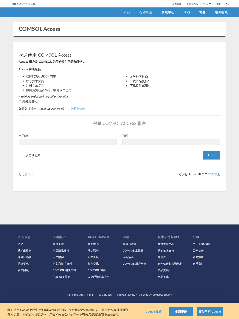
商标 (88, 294)
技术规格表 (25, 250)
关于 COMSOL (202, 244)
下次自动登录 (32, 155)
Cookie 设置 (153, 311)
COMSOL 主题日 (133, 250)
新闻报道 (198, 257)
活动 (187, 12)
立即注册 (214, 174)
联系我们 (198, 263)
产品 (127, 12)
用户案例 (58, 257)
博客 (202, 12)
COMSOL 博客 (97, 270)
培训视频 (221, 12)
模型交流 (93, 263)
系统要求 (23, 263)
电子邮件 (24, 135)
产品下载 (163, 276)
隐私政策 (78, 294)
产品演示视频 (61, 250)
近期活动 (128, 257)
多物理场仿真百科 (99, 276)
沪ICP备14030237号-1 (128, 294)
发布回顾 (23, 270)
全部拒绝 (181, 311)
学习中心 (93, 244)
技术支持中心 (166, 244)
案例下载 (58, 244)
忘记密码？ (26, 174)
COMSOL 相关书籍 (64, 270)
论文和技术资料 (62, 263)
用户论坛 (93, 257)
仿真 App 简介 (61, 276)
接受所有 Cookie (210, 311)
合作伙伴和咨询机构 (170, 263)
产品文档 (163, 270)
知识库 (162, 257)
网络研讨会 (129, 244)
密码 (125, 135)
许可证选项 (25, 257)
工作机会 (198, 250)
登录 (218, 3)
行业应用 (145, 12)
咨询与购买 (192, 3)
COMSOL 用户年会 (134, 263)
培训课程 (93, 250)
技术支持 (176, 3)
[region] (119, 311)
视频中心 (168, 12)
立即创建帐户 (79, 108)
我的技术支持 (166, 250)
